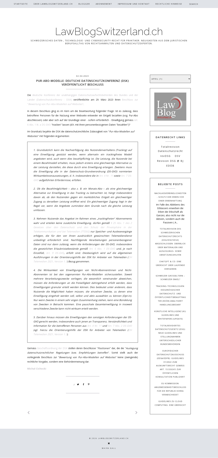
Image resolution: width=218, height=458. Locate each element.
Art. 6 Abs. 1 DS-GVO (102, 248)
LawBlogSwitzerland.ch (109, 31)
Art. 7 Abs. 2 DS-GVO (120, 325)
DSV (177, 156)
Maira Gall (109, 448)
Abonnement (104, 4)
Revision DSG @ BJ (170, 160)
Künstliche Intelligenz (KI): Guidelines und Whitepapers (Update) (170, 315)
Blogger (84, 4)
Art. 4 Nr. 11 (106, 175)
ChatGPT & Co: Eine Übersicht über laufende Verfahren (170, 265)
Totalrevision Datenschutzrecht (170, 149)
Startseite (21, 4)
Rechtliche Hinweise (168, 4)
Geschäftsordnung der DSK (52, 348)
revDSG (165, 156)
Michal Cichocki (36, 368)
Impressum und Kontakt (134, 4)
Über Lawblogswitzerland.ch (53, 4)
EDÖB (170, 165)
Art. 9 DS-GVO (55, 253)
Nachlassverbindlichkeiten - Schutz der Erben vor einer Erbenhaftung (170, 197)
